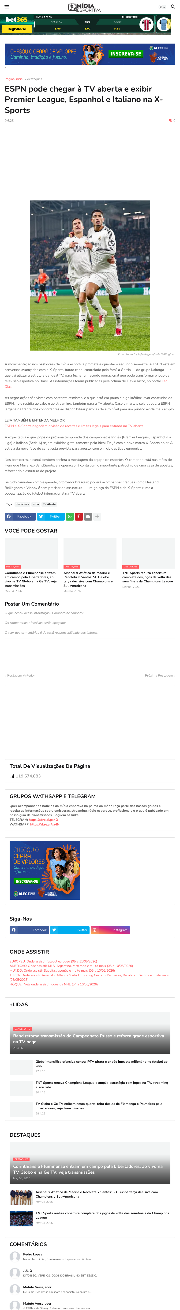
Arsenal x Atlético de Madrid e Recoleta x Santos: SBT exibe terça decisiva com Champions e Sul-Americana (88, 579)
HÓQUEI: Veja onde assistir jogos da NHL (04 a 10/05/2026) (54, 984)
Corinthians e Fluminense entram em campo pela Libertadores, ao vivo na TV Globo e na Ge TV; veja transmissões (31, 579)
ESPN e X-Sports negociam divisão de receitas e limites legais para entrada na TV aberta (74, 426)
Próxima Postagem (159, 675)
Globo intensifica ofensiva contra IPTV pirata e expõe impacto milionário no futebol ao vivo (102, 1064)
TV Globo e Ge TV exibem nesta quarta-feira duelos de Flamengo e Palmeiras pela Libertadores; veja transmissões (99, 1106)
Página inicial (14, 79)
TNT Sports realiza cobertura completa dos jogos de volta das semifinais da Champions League (147, 577)
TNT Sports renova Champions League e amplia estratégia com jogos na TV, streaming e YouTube (102, 1085)
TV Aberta (49, 504)
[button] (6, 7)
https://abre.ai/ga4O (43, 820)
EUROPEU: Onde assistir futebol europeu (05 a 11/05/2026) (53, 961)
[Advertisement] (90, 162)
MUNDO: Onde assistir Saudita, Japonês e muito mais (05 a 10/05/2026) (62, 970)
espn (36, 504)
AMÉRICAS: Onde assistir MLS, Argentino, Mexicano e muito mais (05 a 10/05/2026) (71, 966)
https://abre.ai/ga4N (44, 824)
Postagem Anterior (21, 675)
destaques (34, 79)
